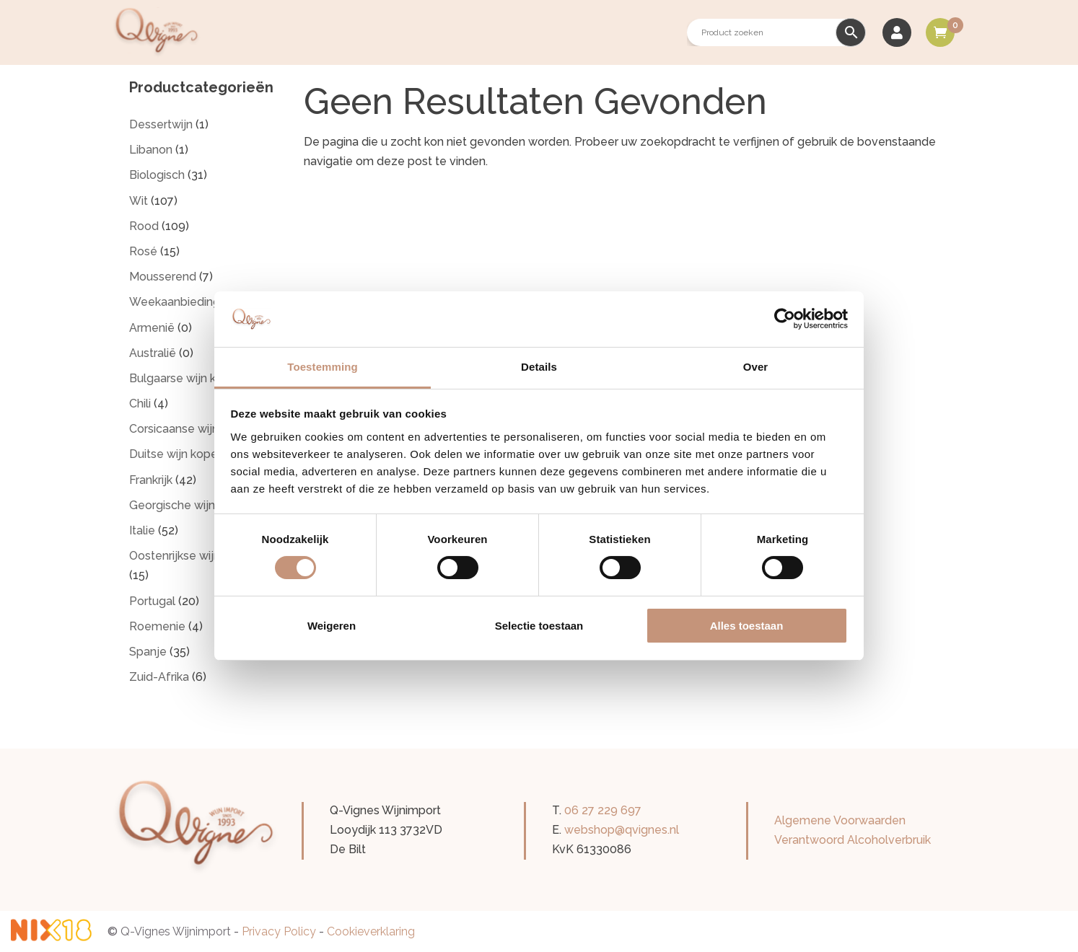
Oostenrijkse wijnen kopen (200, 556)
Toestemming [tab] (322, 367)
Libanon (150, 150)
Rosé (143, 251)
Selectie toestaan (539, 626)
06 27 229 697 (602, 810)
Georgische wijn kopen (190, 505)
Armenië (152, 328)
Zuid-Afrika (159, 677)
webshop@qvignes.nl (621, 830)
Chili (140, 403)
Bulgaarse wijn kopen (186, 378)
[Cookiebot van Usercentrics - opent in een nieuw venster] (785, 319)
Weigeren (331, 626)
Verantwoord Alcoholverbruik (852, 840)
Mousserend (162, 276)
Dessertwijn (161, 124)
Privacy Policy (279, 931)
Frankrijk (150, 480)
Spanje (148, 651)
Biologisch (157, 175)
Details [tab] (539, 367)
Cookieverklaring (371, 931)
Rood (144, 226)
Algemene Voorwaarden (840, 820)
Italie (142, 530)
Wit (138, 201)
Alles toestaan (747, 626)
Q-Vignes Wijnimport (175, 931)
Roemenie (157, 626)
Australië (152, 353)
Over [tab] (755, 367)
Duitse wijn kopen (176, 454)
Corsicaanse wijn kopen (192, 429)
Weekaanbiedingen (181, 302)
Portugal (152, 601)
